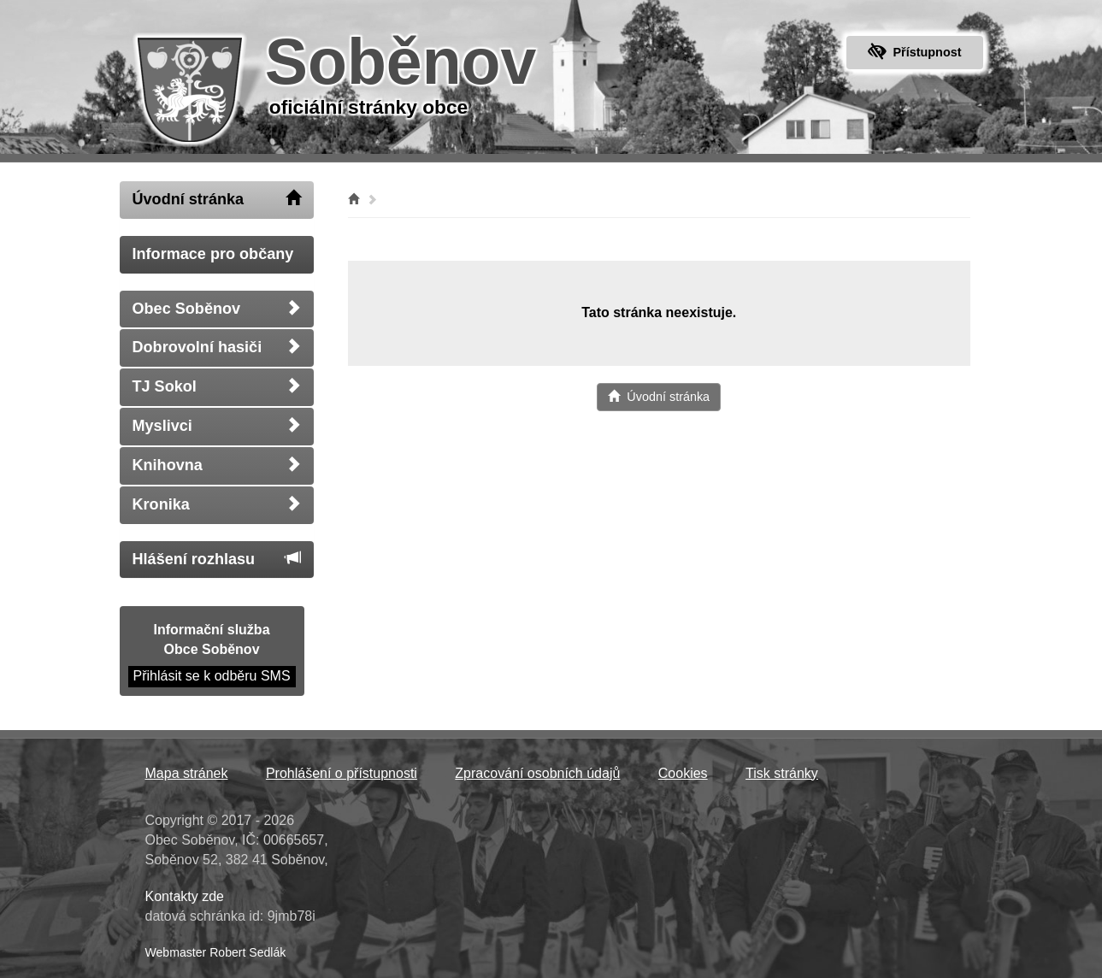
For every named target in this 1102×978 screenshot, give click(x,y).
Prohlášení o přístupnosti (341, 773)
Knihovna (217, 465)
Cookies (683, 773)
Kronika (217, 504)
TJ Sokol (217, 386)
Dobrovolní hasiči (217, 347)
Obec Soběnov (217, 308)
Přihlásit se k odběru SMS (212, 676)
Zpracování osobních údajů (537, 773)
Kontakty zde (185, 896)
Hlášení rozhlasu (217, 559)
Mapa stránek (186, 773)
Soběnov (401, 61)
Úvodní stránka (217, 199)
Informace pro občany (213, 253)
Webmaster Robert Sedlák (215, 952)
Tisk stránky (781, 773)
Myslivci (217, 425)
